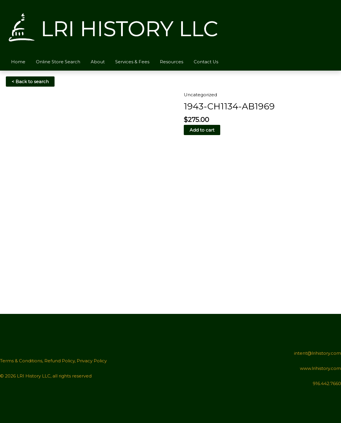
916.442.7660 (327, 383)
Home (17, 61)
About (93, 61)
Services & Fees (126, 61)
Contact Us (196, 61)
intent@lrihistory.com (317, 353)
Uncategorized (200, 94)
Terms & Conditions (21, 360)
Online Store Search (55, 61)
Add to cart (202, 130)
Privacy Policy (92, 360)
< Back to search (30, 81)
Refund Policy (59, 360)
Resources (163, 61)
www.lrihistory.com (320, 368)
